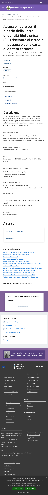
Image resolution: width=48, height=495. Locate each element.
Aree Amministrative (9, 380)
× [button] (46, 477)
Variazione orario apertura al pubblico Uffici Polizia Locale (20, 277)
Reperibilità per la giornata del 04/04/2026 (16, 254)
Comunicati (30, 406)
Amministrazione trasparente (12, 463)
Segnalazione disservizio (33, 435)
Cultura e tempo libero (33, 380)
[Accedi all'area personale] (41, 2)
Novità (9, 15)
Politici (5, 389)
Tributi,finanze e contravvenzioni (10, 410)
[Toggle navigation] (3, 8)
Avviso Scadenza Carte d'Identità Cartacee (16, 261)
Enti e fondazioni (8, 386)
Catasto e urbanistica (33, 389)
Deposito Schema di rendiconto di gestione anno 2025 (19, 252)
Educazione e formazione (13, 403)
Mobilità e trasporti (32, 392)
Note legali (7, 472)
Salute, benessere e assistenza (11, 418)
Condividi (7, 60)
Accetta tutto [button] (18, 488)
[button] (24, 492)
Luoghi (29, 416)
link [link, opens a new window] (39, 485)
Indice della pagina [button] (10, 91)
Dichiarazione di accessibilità (11, 474)
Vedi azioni (7, 64)
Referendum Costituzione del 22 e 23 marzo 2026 (18, 272)
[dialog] (24, 485)
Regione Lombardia (7, 2)
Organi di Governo (9, 377)
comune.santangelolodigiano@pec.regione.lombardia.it (16, 453)
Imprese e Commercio (33, 386)
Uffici (5, 383)
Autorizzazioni (10, 422)
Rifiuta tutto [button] (30, 488)
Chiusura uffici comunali (10, 257)
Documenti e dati (8, 395)
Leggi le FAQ (30, 438)
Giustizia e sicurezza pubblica (14, 406)
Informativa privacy (9, 469)
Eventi (29, 419)
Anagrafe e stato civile (33, 377)
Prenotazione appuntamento (35, 432)
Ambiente (9, 414)
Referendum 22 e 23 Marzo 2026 (13, 259)
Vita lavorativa (31, 383)
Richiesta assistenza (32, 441)
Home (3, 15)
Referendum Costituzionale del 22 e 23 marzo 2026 (19, 275)
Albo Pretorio (7, 466)
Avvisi (14, 15)
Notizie (29, 403)
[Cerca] (45, 8)
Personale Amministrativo (11, 392)
